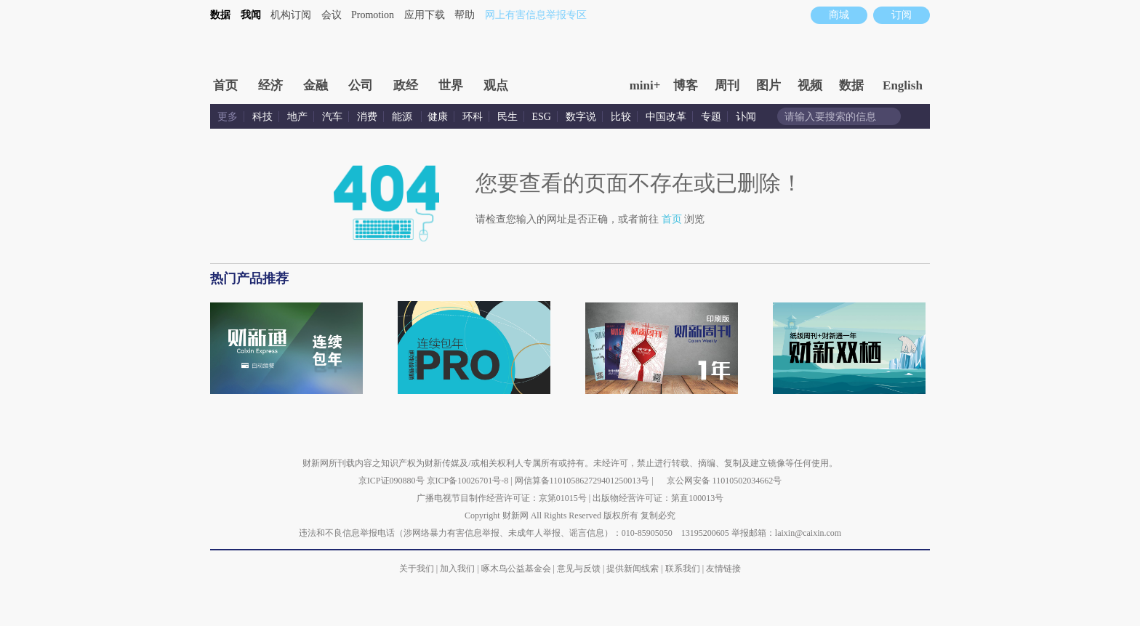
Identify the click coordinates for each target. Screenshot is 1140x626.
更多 (227, 116)
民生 (507, 116)
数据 (220, 14)
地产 (297, 116)
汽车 (332, 116)
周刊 (727, 85)
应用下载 (424, 14)
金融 (315, 85)
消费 (367, 116)
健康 (438, 116)
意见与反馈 (579, 568)
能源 (403, 116)
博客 (685, 85)
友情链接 (723, 568)
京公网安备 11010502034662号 (724, 480)
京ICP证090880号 (391, 480)
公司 (360, 85)
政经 (405, 85)
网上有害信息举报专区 (536, 14)
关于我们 (416, 568)
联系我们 (682, 568)
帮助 (464, 14)
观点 (495, 85)
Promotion (372, 14)
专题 (711, 116)
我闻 (251, 14)
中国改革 (666, 116)
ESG (541, 116)
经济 (270, 85)
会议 (331, 14)
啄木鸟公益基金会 (517, 568)
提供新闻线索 (632, 568)
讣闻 (746, 116)
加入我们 (457, 568)
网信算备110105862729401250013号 (583, 480)
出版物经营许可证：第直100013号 (658, 498)
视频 (810, 85)
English (903, 85)
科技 (262, 116)
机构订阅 (290, 14)
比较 (621, 116)
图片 (768, 85)
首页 (225, 85)
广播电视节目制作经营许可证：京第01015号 (502, 498)
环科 (472, 116)
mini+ (645, 85)
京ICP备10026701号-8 (469, 480)
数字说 (581, 116)
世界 (450, 85)
